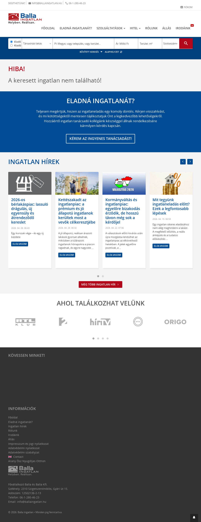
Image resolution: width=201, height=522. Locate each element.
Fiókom (186, 7)
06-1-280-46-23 (75, 3)
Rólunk (151, 28)
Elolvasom (20, 244)
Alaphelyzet (113, 51)
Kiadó (17, 45)
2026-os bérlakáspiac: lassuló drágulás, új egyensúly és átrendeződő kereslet (29, 211)
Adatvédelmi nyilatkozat (24, 448)
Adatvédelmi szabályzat (23, 452)
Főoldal (48, 28)
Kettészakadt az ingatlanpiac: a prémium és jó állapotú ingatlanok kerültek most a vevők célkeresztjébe (76, 211)
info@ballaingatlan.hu (45, 3)
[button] (194, 518)
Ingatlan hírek (33, 161)
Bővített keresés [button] (91, 51)
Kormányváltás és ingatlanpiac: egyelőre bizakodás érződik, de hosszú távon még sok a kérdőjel (122, 211)
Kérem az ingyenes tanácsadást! (100, 138)
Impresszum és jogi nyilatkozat (28, 444)
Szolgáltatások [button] (111, 28)
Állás (166, 28)
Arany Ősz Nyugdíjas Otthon (27, 461)
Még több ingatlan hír (100, 284)
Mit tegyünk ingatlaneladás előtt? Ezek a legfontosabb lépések (171, 206)
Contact (15, 457)
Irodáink (184, 27)
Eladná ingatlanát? (76, 28)
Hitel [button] (135, 28)
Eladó (17, 41)
